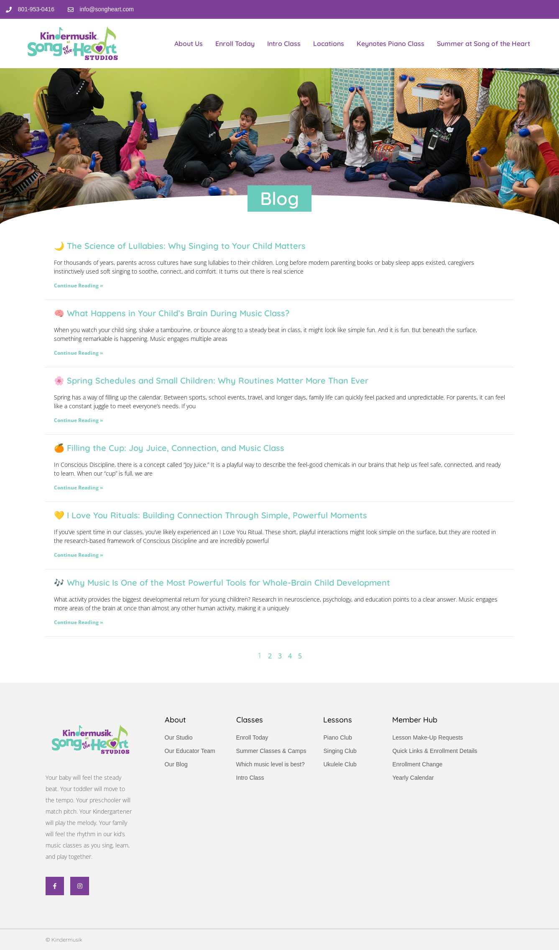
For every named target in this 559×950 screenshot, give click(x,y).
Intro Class (284, 43)
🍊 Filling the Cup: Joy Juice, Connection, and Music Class (169, 448)
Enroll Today (235, 43)
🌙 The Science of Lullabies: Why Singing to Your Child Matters (180, 246)
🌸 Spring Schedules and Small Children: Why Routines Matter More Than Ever (211, 380)
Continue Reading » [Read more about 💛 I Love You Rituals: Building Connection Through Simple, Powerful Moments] (78, 554)
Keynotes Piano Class (390, 43)
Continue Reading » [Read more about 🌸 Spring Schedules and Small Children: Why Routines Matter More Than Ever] (78, 420)
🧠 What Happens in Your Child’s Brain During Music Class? (171, 313)
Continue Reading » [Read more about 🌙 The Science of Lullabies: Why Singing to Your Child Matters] (78, 285)
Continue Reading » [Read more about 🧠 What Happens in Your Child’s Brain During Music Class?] (78, 352)
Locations (328, 43)
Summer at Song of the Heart (483, 43)
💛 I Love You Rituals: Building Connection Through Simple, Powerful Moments (210, 515)
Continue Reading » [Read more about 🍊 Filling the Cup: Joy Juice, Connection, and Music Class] (78, 487)
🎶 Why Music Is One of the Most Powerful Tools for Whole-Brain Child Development (222, 582)
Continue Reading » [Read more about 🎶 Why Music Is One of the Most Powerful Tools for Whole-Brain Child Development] (78, 622)
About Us (188, 43)
